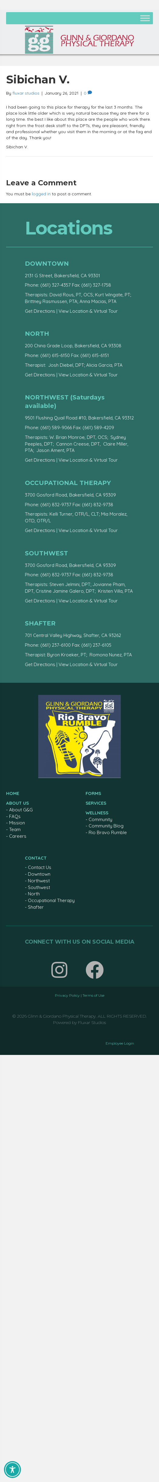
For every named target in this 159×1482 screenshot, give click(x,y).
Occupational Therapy (51, 900)
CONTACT (36, 858)
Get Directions (40, 311)
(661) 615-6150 (55, 355)
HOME (12, 793)
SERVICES (96, 803)
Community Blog (106, 826)
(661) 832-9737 (55, 504)
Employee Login (120, 1043)
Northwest (39, 881)
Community (100, 819)
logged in (41, 194)
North (34, 894)
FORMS (93, 793)
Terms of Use (93, 995)
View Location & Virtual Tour (88, 311)
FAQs (15, 816)
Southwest (39, 887)
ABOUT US (17, 803)
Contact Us (39, 867)
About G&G (21, 810)
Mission (17, 823)
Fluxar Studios (92, 1022)
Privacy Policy (67, 995)
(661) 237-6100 (55, 645)
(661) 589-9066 (56, 427)
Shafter (36, 907)
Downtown (39, 874)
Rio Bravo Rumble (108, 832)
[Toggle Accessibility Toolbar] (12, 1469)
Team (15, 829)
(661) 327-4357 (55, 285)
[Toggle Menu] (145, 18)
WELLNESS (97, 813)
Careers (17, 836)
